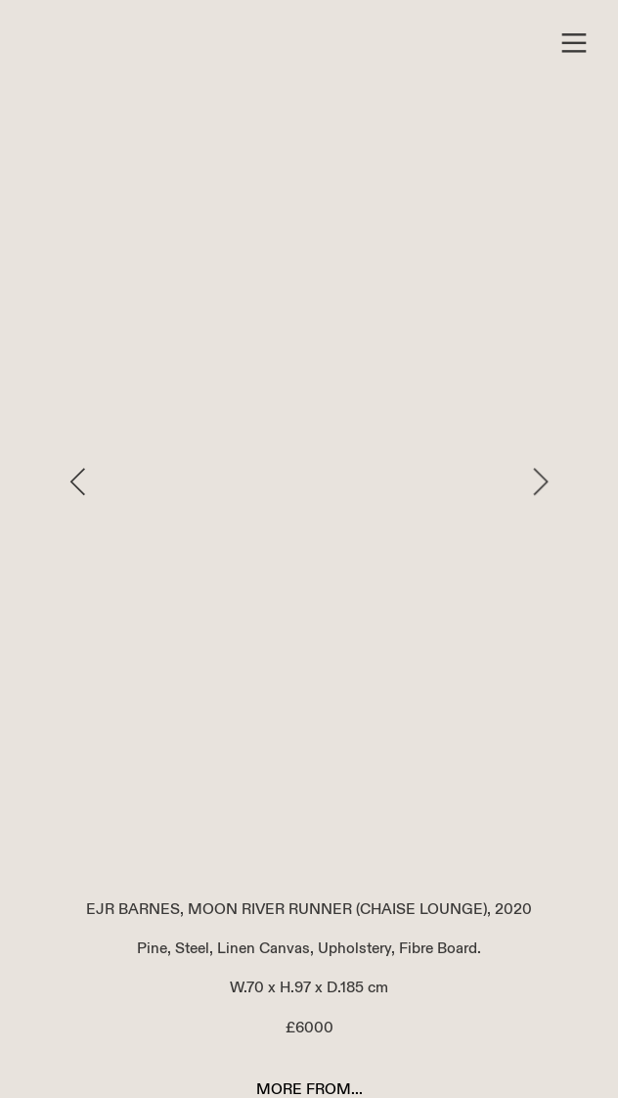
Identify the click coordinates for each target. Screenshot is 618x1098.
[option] (309, 481)
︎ (574, 43)
